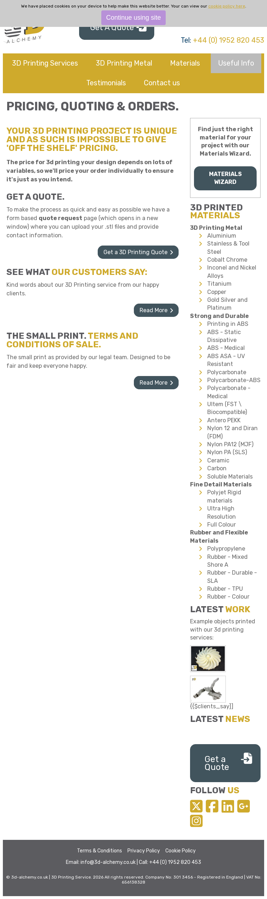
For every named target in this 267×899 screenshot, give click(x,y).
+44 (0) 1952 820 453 (228, 40)
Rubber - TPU (225, 588)
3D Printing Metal (124, 63)
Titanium (219, 283)
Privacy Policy (143, 851)
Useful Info (236, 63)
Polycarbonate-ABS (234, 380)
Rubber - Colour (228, 596)
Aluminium (221, 235)
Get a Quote (217, 763)
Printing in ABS (227, 323)
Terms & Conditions (99, 851)
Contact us (162, 83)
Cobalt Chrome (227, 259)
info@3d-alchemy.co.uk (108, 862)
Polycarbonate (226, 372)
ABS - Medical (226, 347)
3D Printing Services (45, 63)
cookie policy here (226, 6)
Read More (154, 310)
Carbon (217, 468)
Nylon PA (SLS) (227, 452)
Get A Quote (112, 27)
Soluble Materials (230, 476)
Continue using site (133, 17)
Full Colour (221, 524)
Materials (185, 63)
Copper (216, 292)
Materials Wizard (225, 178)
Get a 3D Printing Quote (135, 252)
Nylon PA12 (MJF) (230, 444)
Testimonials (106, 83)
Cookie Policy (180, 851)
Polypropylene (226, 548)
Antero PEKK (224, 420)
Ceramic (218, 460)
